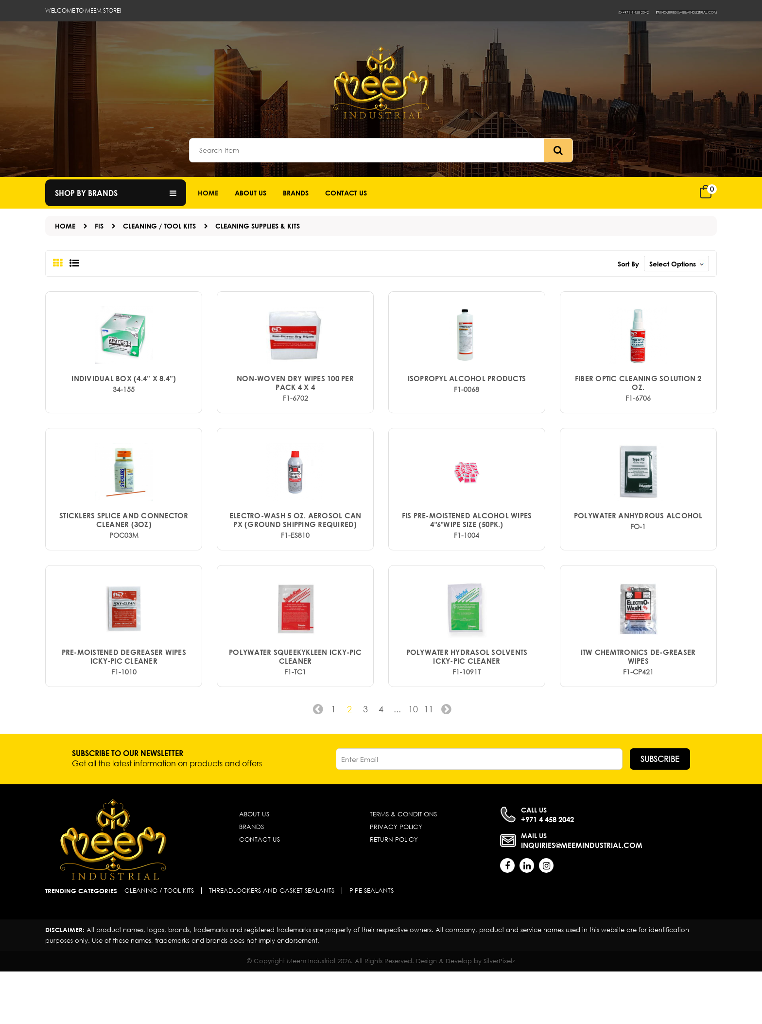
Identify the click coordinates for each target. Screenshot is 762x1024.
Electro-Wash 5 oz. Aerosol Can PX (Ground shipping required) (295, 554)
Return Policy (394, 892)
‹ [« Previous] (315, 764)
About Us (250, 193)
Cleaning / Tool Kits (159, 226)
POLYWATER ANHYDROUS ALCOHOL (638, 550)
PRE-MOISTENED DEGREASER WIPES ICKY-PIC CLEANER (124, 708)
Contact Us (259, 892)
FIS (99, 226)
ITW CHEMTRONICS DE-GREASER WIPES (638, 708)
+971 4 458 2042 (580, 11)
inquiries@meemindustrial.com (665, 11)
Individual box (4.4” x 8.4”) (123, 395)
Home (208, 193)
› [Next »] (447, 764)
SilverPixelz (499, 1013)
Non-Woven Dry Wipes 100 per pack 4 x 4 (295, 400)
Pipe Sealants (371, 943)
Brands (296, 193)
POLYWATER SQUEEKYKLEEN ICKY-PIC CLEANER (295, 708)
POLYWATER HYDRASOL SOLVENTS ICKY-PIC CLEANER (467, 708)
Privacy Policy (396, 879)
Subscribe (660, 811)
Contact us (346, 193)
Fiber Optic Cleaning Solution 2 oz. (638, 400)
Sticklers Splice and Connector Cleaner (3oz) (123, 554)
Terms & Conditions (403, 867)
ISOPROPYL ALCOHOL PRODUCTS (467, 395)
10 (414, 761)
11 (430, 761)
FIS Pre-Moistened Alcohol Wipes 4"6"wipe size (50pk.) (467, 554)
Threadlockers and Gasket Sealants (271, 943)
